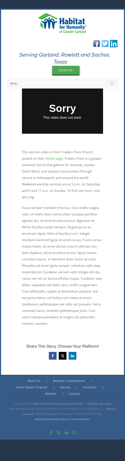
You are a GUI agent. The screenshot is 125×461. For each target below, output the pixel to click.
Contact (74, 394)
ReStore (50, 394)
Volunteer (90, 387)
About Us (33, 381)
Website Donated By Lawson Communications (62, 419)
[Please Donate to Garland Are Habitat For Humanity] (65, 70)
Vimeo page (54, 158)
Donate (65, 387)
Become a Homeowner (69, 381)
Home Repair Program (32, 387)
